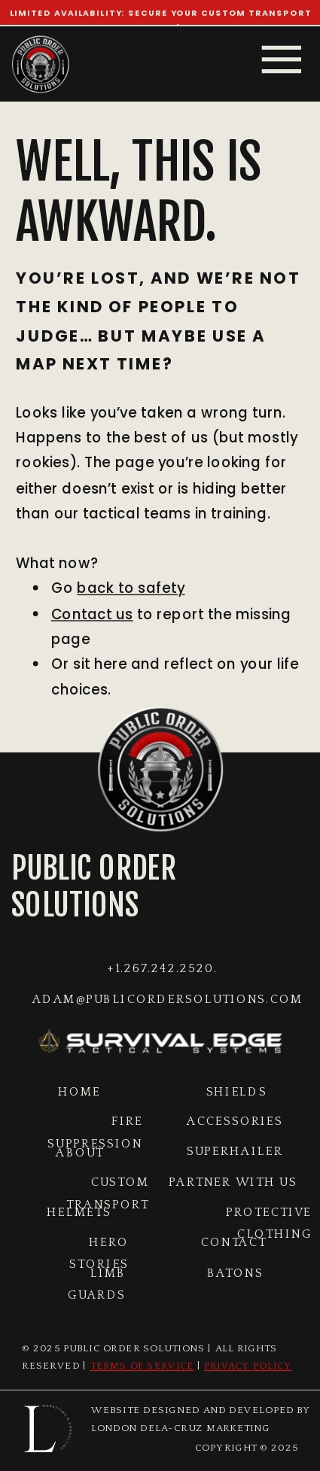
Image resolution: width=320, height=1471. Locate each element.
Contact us (92, 614)
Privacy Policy (248, 1366)
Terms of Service (142, 1366)
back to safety (130, 589)
